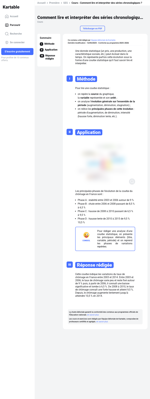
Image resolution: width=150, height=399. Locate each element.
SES (65, 2)
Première (54, 2)
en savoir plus (93, 315)
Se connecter (15, 42)
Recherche (13, 34)
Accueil (11, 16)
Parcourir (12, 25)
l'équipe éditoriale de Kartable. (103, 40)
